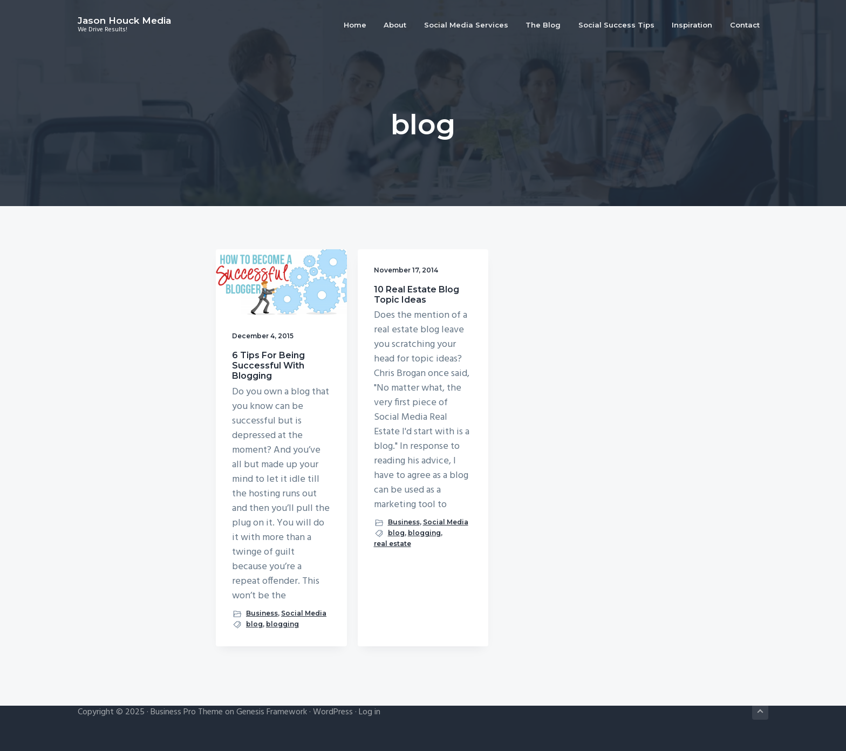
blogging (282, 624)
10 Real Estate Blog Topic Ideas (416, 294)
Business (262, 613)
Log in (369, 712)
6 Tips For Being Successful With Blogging (268, 365)
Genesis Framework (271, 712)
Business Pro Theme (187, 712)
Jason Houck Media (124, 20)
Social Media (303, 613)
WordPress (333, 712)
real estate (392, 544)
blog (254, 624)
